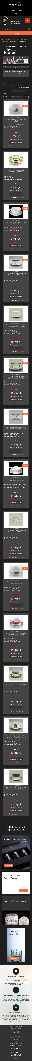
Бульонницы (5, 41)
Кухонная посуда (16, 1035)
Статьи (13, 10)
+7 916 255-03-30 (16, 2)
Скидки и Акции (21, 9)
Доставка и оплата (10, 9)
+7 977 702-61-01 (16, 1048)
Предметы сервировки (22, 39)
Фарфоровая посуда (10, 39)
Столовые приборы (16, 1032)
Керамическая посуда (16, 1029)
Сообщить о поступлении (16, 142)
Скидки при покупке (17, 139)
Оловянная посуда (16, 1033)
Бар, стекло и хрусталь (16, 1031)
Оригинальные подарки (16, 1037)
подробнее (9, 865)
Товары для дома (16, 1036)
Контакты (19, 10)
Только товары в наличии (12, 92)
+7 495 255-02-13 (18, 4)
